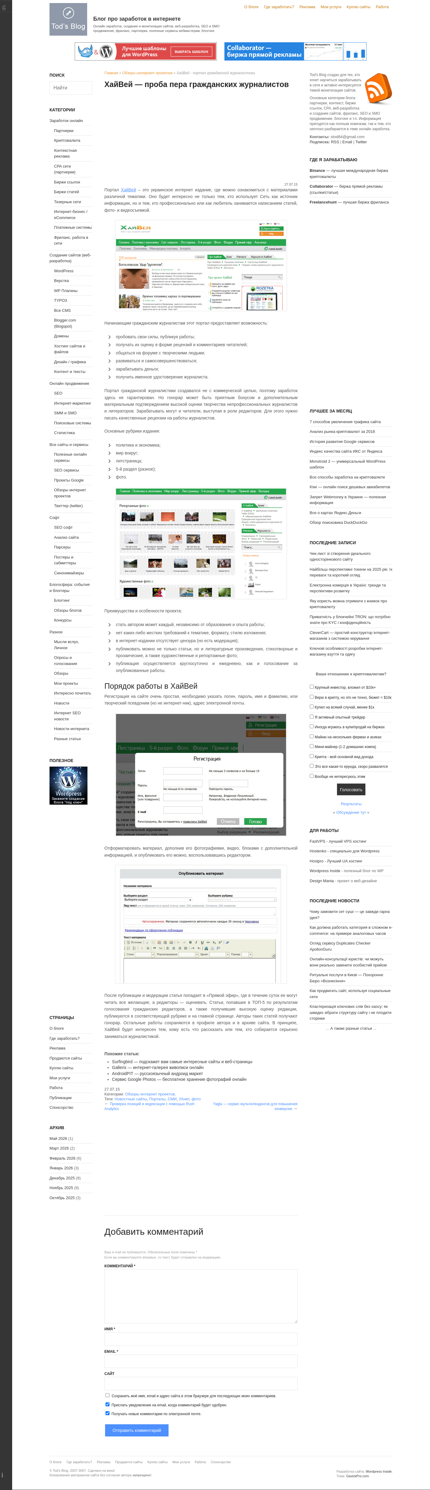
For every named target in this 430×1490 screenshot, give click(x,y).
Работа (382, 7)
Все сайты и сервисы (68, 444)
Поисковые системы (72, 423)
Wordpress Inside (325, 871)
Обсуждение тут (351, 812)
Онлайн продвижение (69, 383)
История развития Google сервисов (342, 441)
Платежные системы (73, 227)
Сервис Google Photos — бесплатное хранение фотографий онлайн (179, 1079)
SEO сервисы (66, 470)
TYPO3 (60, 300)
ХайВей (128, 189)
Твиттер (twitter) (68, 505)
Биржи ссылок (67, 182)
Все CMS (62, 310)
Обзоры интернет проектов (147, 73)
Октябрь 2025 (62, 1198)
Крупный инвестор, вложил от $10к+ (345, 687)
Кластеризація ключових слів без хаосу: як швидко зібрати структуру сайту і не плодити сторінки (350, 1012)
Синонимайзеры (69, 573)
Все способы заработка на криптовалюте (347, 477)
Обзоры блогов (68, 610)
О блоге (251, 7)
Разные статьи (67, 738)
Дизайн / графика (70, 362)
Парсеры (62, 547)
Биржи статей (66, 192)
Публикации (60, 1097)
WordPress (63, 271)
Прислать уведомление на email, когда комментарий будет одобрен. (165, 1404)
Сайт (109, 1374)
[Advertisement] (201, 136)
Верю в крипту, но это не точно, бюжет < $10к (353, 697)
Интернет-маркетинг (72, 403)
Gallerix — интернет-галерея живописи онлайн (158, 1067)
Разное (56, 632)
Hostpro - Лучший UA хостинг (336, 861)
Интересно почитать (72, 693)
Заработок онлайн (66, 120)
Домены (61, 336)
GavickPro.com (357, 1476)
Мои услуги (331, 7)
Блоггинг (62, 600)
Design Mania (322, 881)
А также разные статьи (351, 1028)
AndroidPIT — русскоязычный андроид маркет (157, 1073)
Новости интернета (71, 728)
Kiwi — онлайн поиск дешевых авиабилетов (350, 487)
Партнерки (63, 130)
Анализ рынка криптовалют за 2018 (342, 431)
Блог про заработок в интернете (137, 19)
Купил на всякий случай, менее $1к (344, 707)
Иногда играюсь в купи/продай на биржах (349, 727)
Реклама (307, 7)
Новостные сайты (130, 1099)
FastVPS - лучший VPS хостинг (338, 841)
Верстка (61, 280)
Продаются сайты (65, 1058)
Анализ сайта (66, 537)
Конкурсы (62, 620)
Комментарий (119, 1266)
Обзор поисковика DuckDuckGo (338, 522)
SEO (58, 393)
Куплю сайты (358, 7)
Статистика (64, 432)
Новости (61, 703)
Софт (54, 517)
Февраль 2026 (62, 1158)
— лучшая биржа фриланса (349, 202)
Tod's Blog (68, 19)
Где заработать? (279, 7)
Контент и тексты (69, 371)
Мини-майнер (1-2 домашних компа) (345, 747)
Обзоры (61, 673)
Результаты (351, 804)
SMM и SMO (65, 413)
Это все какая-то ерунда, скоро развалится (351, 766)
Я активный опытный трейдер (340, 717)
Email (111, 1351)
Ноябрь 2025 (61, 1187)
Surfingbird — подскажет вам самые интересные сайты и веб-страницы (182, 1061)
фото (196, 1099)
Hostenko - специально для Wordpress (345, 851)
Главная (111, 73)
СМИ (172, 1099)
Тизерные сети (67, 202)
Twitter (361, 142)
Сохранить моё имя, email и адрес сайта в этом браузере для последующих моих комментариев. (194, 1396)
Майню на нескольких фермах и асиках (348, 737)
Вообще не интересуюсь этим (340, 777)
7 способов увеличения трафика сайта (345, 421)
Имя (109, 1329)
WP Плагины (65, 290)
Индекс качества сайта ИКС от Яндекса (346, 451)
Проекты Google (69, 480)
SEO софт (63, 527)
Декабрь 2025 (62, 1178)
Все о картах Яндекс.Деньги (335, 512)
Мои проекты (66, 683)
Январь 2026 (61, 1168)
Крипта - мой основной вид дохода (344, 757)
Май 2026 (58, 1138)
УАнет (184, 1099)
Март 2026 (59, 1148)
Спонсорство (61, 1107)
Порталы (157, 1099)
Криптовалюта (67, 140)
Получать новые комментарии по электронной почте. (153, 1413)
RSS (335, 142)
